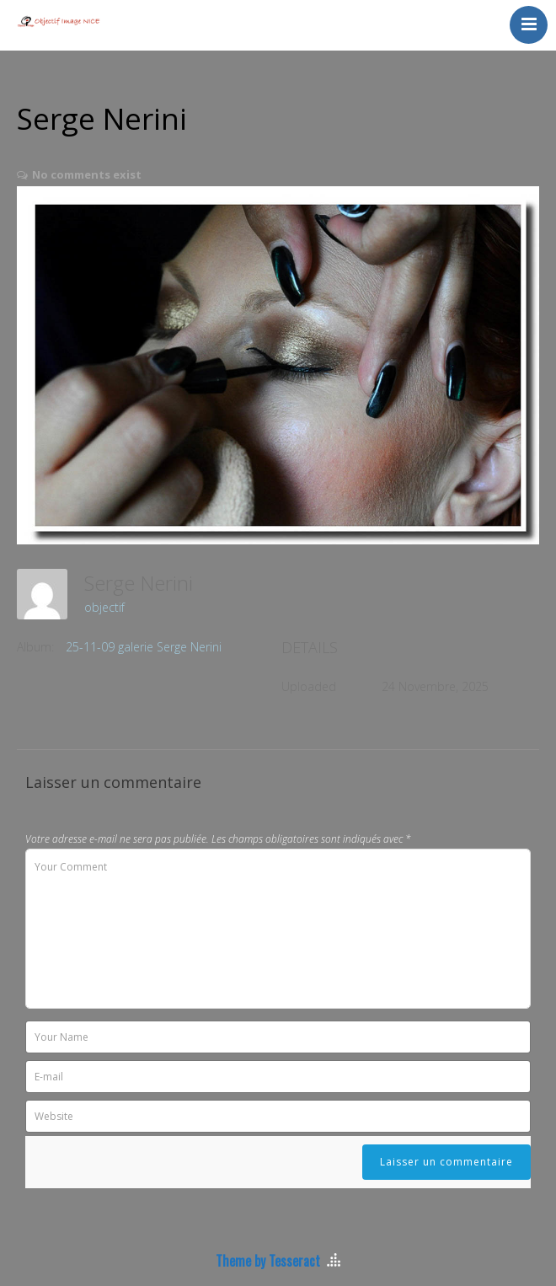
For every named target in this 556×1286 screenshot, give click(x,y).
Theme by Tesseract (268, 1261)
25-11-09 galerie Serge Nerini (144, 647)
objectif (104, 607)
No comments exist (87, 174)
